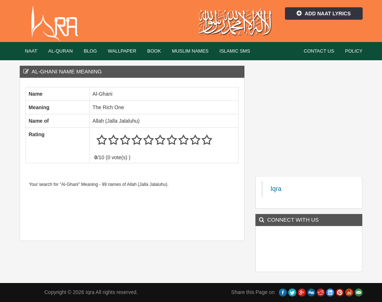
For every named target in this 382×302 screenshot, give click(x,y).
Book (154, 51)
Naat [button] (31, 51)
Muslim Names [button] (190, 51)
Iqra (58, 23)
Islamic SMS (235, 51)
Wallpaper (122, 51)
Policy (354, 51)
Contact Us (319, 51)
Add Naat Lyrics (324, 13)
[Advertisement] (158, 211)
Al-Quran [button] (60, 51)
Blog (90, 51)
